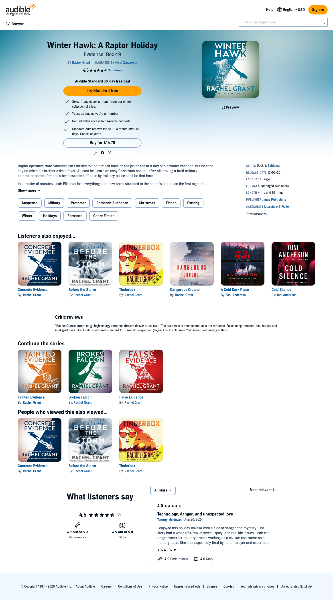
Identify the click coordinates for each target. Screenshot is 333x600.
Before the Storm (82, 290)
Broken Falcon (80, 397)
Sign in (318, 9)
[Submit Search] (324, 22)
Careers (106, 586)
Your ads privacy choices (257, 586)
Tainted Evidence (31, 397)
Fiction (171, 203)
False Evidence (131, 397)
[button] (95, 153)
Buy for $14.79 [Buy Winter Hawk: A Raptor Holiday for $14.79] (102, 143)
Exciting (193, 203)
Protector (78, 203)
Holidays (50, 216)
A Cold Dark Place (235, 290)
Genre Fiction (103, 216)
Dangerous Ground (185, 290)
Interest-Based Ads (187, 586)
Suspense (30, 203)
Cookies (228, 586)
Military (54, 203)
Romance (75, 216)
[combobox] (283, 22)
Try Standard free (102, 91)
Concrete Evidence (33, 290)
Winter (27, 216)
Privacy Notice (158, 586)
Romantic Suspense (112, 203)
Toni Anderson (236, 295)
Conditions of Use (130, 586)
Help (269, 10)
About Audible (85, 586)
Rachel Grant (32, 295)
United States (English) (296, 586)
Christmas (147, 203)
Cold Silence (281, 290)
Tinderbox (127, 290)
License (212, 586)
